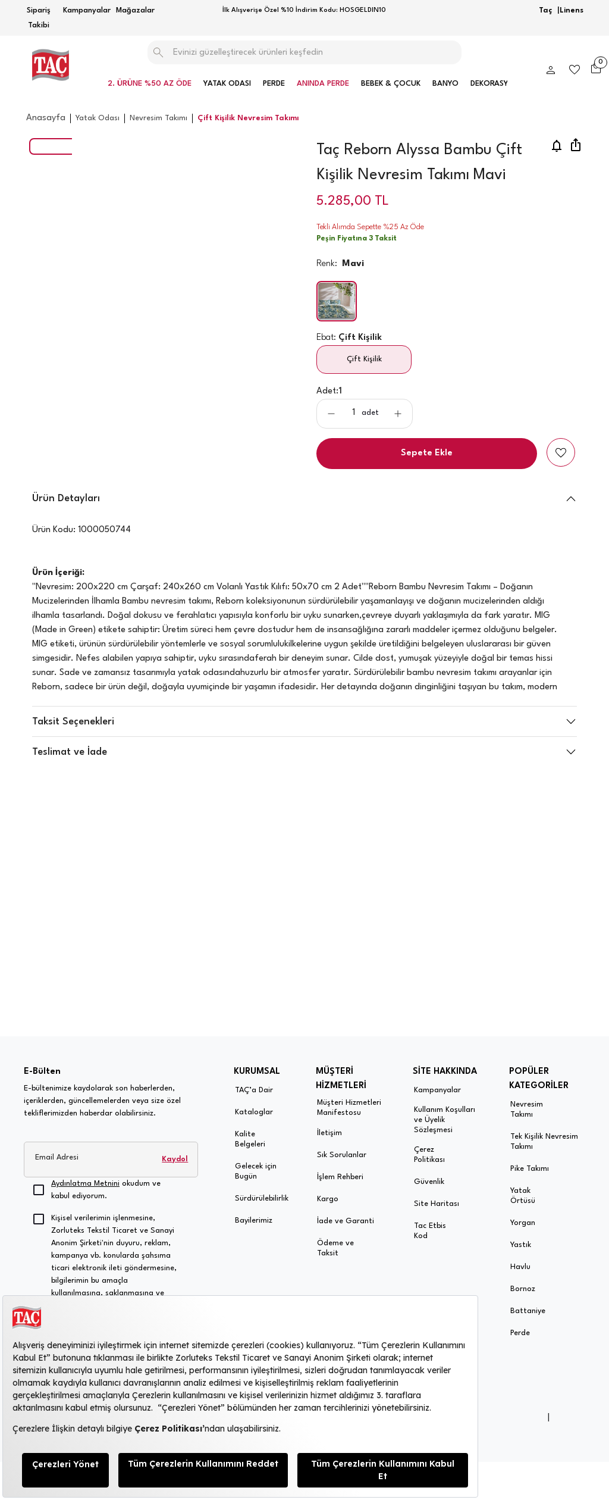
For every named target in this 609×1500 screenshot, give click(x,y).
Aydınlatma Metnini (85, 1184)
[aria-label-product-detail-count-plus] (398, 413)
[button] (304, 768)
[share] (576, 146)
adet (370, 413)
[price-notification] (557, 146)
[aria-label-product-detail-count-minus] (331, 413)
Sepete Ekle (427, 453)
